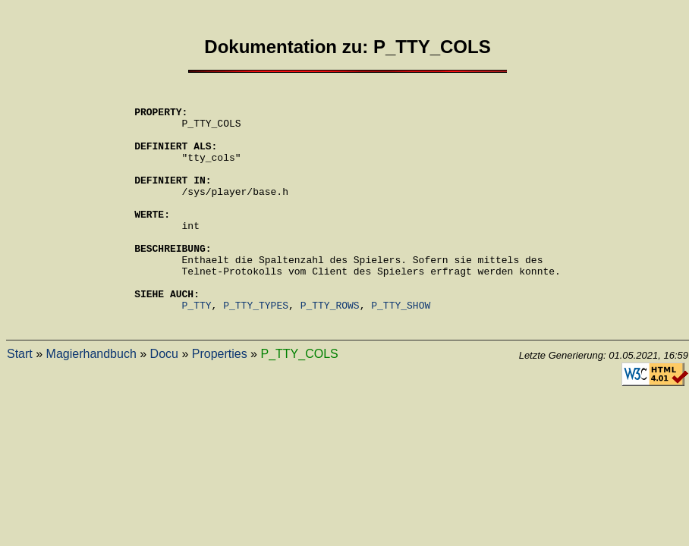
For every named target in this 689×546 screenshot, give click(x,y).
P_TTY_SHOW (400, 348)
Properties (219, 399)
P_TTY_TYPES (255, 348)
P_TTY (197, 348)
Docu (164, 399)
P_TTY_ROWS (330, 348)
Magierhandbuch (91, 399)
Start (20, 399)
